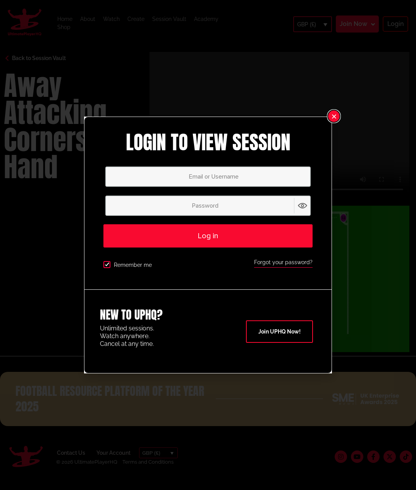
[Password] (208, 206)
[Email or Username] (208, 177)
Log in (208, 236)
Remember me (127, 264)
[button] (334, 116)
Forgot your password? (283, 262)
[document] (208, 245)
